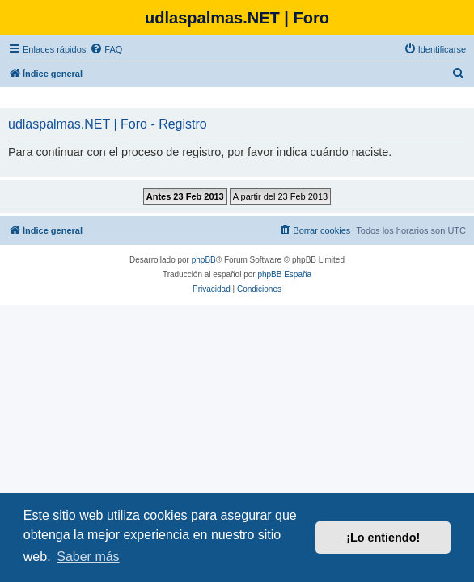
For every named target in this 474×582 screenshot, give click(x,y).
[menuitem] (106, 49)
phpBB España (284, 274)
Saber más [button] (88, 556)
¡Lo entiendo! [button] (383, 537)
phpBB (204, 259)
